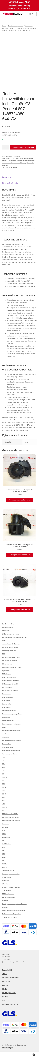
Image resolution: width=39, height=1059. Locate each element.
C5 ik (4, 847)
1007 (3, 757)
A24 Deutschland (10, 1045)
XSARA (4, 867)
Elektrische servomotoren (10, 680)
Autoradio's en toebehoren (11, 644)
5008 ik (4, 807)
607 (3, 810)
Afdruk (4, 974)
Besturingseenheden (9, 650)
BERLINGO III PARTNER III (11, 820)
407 (3, 804)
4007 (3, 797)
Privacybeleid (7, 970)
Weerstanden (6, 884)
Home (4, 26)
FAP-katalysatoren (8, 894)
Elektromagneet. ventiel (10, 684)
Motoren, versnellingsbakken (11, 914)
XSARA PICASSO (8, 870)
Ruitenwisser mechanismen (11, 730)
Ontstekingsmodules (9, 710)
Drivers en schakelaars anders (12, 667)
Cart (30, 1054)
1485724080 (10, 167)
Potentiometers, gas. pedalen (12, 714)
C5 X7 (4, 850)
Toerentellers (6, 744)
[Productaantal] (5, 147)
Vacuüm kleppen (7, 747)
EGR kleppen (6, 674)
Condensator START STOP (11, 657)
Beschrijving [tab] (6, 177)
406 (3, 800)
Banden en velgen (8, 624)
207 (3, 770)
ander (4, 640)
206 (3, 767)
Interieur (5, 900)
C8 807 (12, 28)
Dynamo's (5, 670)
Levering (5, 997)
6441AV (16, 167)
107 (3, 760)
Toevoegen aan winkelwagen (23, 147)
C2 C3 (4, 830)
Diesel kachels (7, 664)
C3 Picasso (6, 837)
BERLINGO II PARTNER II (10, 817)
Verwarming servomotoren (11, 750)
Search (19, 1055)
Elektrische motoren (9, 677)
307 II (4, 787)
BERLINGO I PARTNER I (10, 814)
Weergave (5, 880)
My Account (6, 1055)
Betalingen (6, 981)
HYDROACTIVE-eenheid (10, 690)
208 (3, 774)
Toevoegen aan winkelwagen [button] (19, 500)
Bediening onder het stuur (11, 647)
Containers (6, 630)
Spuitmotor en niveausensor (11, 740)
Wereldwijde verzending (10, 1004)
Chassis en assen (8, 627)
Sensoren (5, 737)
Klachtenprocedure (9, 993)
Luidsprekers (6, 707)
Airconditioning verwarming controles (14, 637)
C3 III (4, 834)
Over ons (5, 1000)
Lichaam (5, 907)
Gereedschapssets (8, 897)
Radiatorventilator (8, 720)
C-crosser (5, 824)
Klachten (5, 989)
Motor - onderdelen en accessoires (13, 910)
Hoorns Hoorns (7, 687)
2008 (3, 764)
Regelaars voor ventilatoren (11, 724)
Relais (4, 727)
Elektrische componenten (15, 26)
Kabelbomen (6, 694)
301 (3, 780)
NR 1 (3, 860)
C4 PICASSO (6, 844)
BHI (3, 654)
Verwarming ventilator (9, 754)
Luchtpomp (6, 700)
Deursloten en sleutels (9, 660)
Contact (5, 985)
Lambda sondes (7, 697)
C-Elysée (5, 827)
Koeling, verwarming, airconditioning (14, 160)
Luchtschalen (6, 704)
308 (3, 790)
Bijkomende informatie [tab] (10, 183)
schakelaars (6, 734)
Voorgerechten (7, 877)
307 (3, 784)
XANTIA (4, 864)
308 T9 (4, 794)
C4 (3, 840)
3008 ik (4, 777)
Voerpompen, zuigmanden (11, 874)
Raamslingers (6, 717)
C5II (3, 854)
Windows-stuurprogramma (11, 887)
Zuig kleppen (6, 890)
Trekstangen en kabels (9, 917)
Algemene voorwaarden (10, 977)
